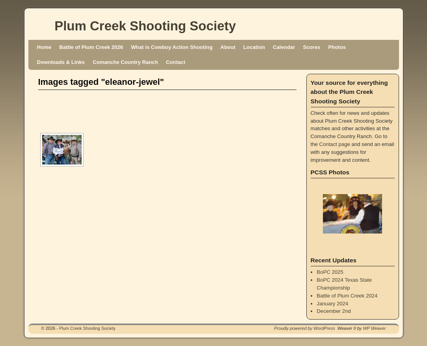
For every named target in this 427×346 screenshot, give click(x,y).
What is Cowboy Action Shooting (172, 47)
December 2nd (334, 311)
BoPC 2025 (330, 272)
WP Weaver (374, 328)
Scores (311, 47)
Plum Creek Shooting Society (145, 26)
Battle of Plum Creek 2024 (347, 296)
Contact (175, 62)
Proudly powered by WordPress (304, 328)
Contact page (334, 144)
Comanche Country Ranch (125, 62)
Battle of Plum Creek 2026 (91, 47)
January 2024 (332, 304)
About (227, 47)
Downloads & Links (61, 62)
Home (44, 47)
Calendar (284, 47)
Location (254, 47)
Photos (337, 47)
